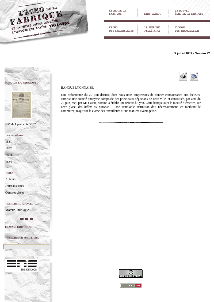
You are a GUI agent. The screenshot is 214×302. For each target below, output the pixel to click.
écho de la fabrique (21, 82)
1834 (8, 162)
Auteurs (10, 179)
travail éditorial (18, 227)
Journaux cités (14, 186)
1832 (8, 148)
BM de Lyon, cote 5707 (20, 124)
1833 (8, 155)
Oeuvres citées (14, 192)
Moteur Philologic (17, 210)
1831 (8, 142)
